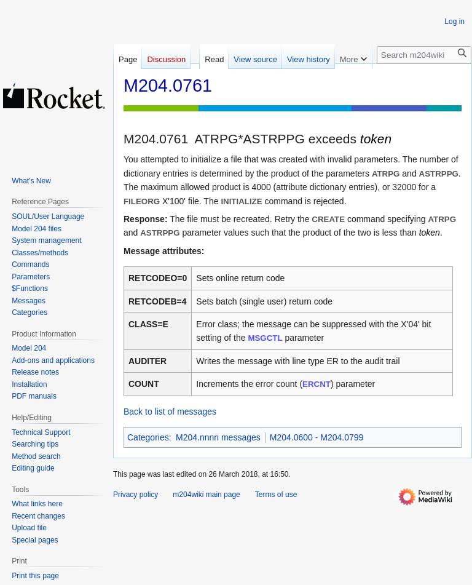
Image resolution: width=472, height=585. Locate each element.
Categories (148, 437)
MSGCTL (265, 338)
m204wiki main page (206, 494)
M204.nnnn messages (218, 437)
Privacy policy (135, 494)
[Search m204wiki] (424, 55)
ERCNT (316, 384)
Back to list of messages (170, 411)
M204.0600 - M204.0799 (317, 437)
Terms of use (276, 494)
